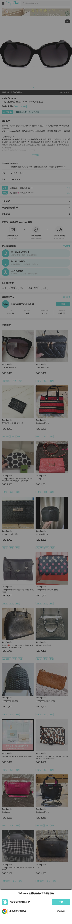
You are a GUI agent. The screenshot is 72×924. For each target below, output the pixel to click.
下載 (61, 902)
